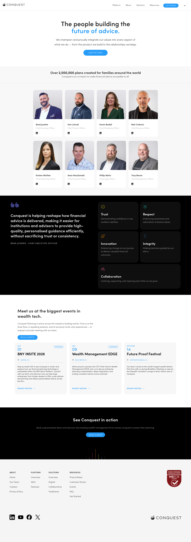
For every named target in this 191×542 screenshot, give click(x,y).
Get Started (171, 5)
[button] (116, 5)
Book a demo (95, 435)
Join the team (95, 52)
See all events (27, 337)
